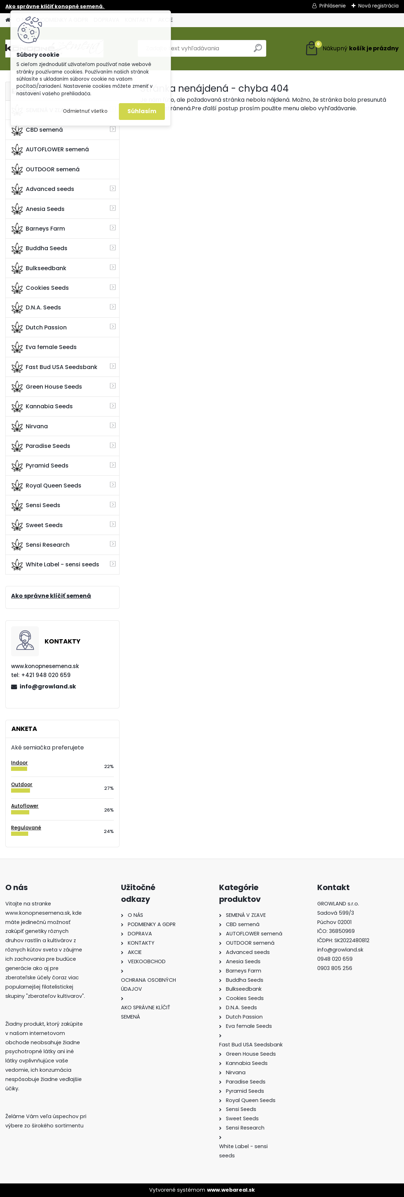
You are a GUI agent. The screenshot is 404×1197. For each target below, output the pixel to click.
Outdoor (21, 784)
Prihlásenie (332, 5)
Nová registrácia (378, 5)
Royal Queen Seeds (46, 485)
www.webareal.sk (231, 1189)
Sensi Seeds (35, 505)
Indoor (19, 762)
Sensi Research (40, 544)
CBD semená (37, 130)
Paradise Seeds (40, 446)
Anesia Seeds (38, 208)
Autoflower (25, 806)
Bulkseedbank (38, 268)
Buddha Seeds (39, 248)
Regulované (26, 827)
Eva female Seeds (44, 347)
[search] (258, 51)
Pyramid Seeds (40, 465)
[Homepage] (7, 20)
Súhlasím (141, 111)
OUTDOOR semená (45, 169)
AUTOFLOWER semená (50, 149)
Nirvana (29, 426)
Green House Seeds (46, 386)
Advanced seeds (42, 189)
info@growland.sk (48, 686)
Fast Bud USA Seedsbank (54, 367)
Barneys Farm (38, 228)
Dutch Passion (39, 327)
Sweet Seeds (37, 525)
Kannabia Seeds (42, 406)
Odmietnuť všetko (85, 111)
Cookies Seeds (40, 288)
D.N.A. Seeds (36, 307)
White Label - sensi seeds (55, 564)
